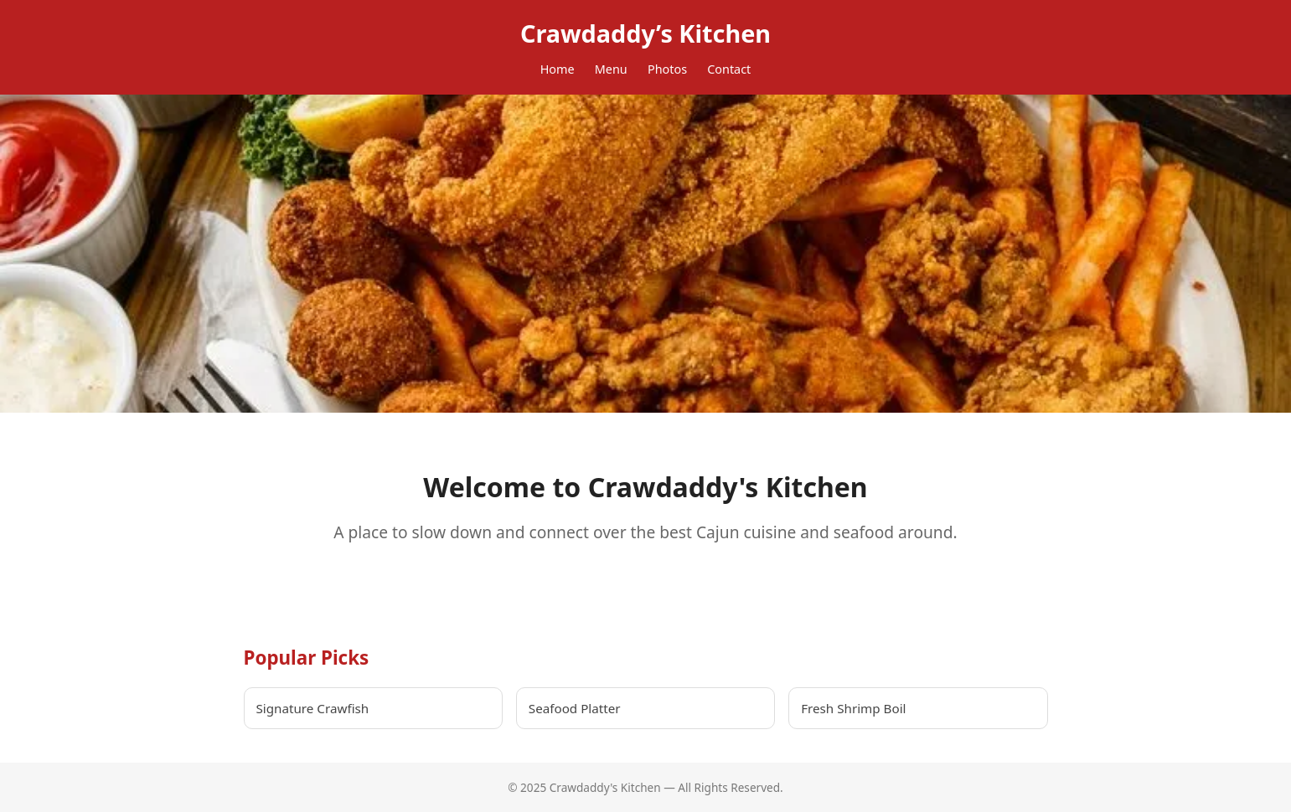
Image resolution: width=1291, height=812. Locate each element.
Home (557, 69)
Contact (729, 69)
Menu (611, 69)
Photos (667, 69)
